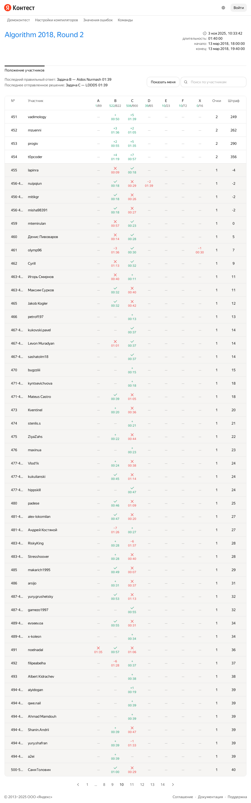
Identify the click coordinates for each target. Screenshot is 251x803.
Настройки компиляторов (56, 20)
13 (152, 785)
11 (132, 785)
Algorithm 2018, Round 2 (44, 34)
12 (142, 785)
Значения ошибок (98, 20)
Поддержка (237, 797)
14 (163, 785)
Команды (125, 20)
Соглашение (183, 797)
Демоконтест (18, 20)
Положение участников (25, 70)
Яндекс (44, 797)
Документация (210, 797)
